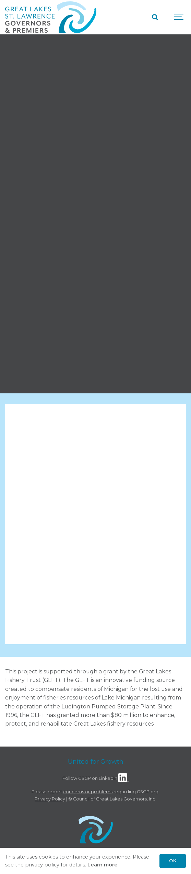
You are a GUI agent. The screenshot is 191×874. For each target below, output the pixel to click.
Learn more (102, 865)
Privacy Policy (50, 799)
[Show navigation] (179, 17)
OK (172, 860)
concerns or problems (87, 791)
